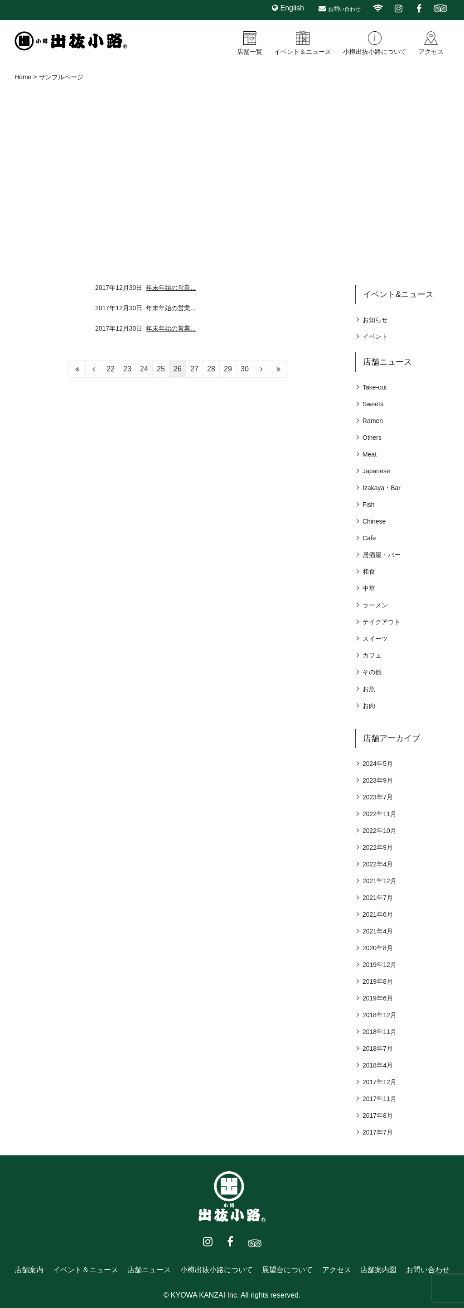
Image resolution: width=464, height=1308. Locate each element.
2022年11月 (379, 814)
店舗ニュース (149, 1270)
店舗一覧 (249, 51)
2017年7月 (377, 1132)
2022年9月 (377, 847)
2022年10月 (379, 830)
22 (110, 369)
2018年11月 (379, 1031)
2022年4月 (377, 864)
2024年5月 (377, 763)
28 (211, 369)
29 (228, 369)
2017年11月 (379, 1098)
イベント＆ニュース (302, 51)
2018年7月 (377, 1048)
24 (144, 369)
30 (245, 369)
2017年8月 (377, 1115)
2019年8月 (377, 981)
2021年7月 (377, 897)
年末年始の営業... (171, 287)
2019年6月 (377, 998)
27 (194, 369)
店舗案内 (29, 1270)
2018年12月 (379, 1015)
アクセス (431, 51)
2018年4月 (377, 1065)
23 (127, 369)
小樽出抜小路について (374, 51)
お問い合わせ (344, 9)
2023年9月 (377, 780)
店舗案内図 (378, 1270)
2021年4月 (377, 931)
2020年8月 (377, 948)
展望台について (287, 1270)
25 (161, 369)
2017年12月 (379, 1082)
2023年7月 (377, 797)
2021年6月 (377, 914)
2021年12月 (379, 881)
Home (22, 77)
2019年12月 (379, 964)
